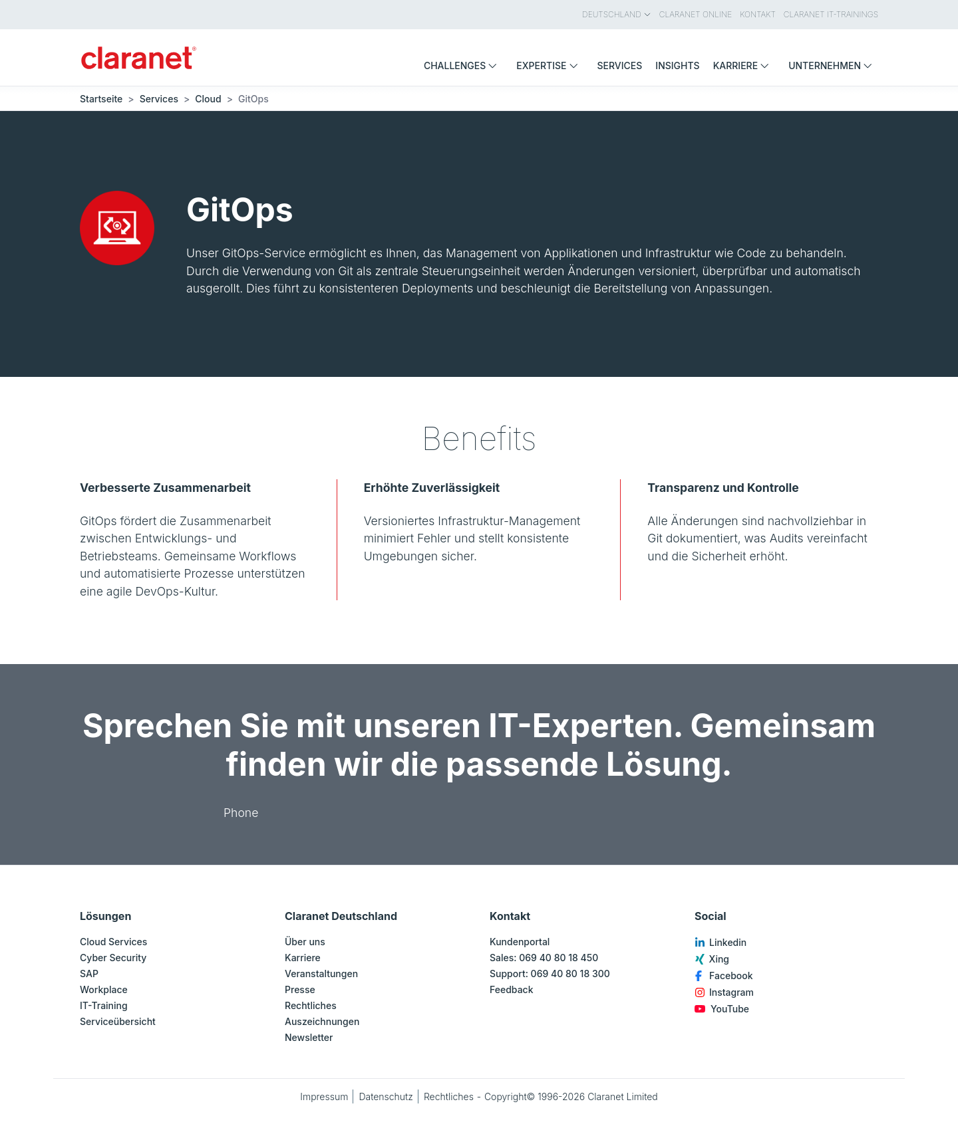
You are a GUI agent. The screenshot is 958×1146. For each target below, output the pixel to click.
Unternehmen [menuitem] (833, 65)
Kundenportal (520, 941)
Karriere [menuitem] (744, 65)
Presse (300, 989)
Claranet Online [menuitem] (695, 14)
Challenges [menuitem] (463, 65)
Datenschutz (386, 1096)
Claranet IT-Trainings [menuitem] (831, 14)
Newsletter (309, 1037)
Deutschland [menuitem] (616, 14)
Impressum (324, 1096)
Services (159, 98)
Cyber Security (113, 957)
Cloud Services (113, 941)
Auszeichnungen (322, 1021)
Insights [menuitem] (677, 65)
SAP (89, 973)
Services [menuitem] (620, 65)
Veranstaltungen (321, 973)
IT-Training (104, 1005)
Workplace (104, 989)
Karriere (303, 957)
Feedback (512, 989)
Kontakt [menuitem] (758, 14)
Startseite (101, 98)
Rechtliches (311, 1005)
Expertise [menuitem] (549, 65)
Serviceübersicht (118, 1021)
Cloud (208, 98)
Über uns (305, 941)
